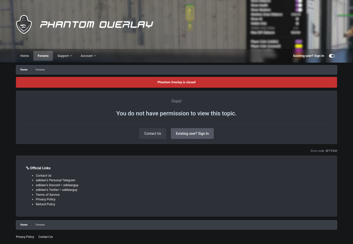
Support (63, 56)
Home (24, 56)
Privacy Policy (45, 199)
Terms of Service (48, 194)
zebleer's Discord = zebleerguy (57, 185)
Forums (43, 56)
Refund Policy (45, 204)
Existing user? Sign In (308, 56)
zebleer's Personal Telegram (56, 180)
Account (87, 56)
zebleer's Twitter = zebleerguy (56, 190)
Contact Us (152, 133)
